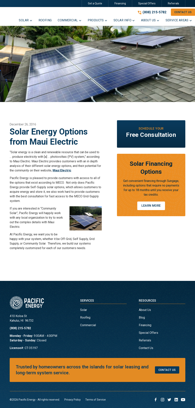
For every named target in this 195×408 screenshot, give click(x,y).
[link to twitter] (169, 399)
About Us (145, 310)
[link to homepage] (27, 304)
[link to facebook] (155, 399)
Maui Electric (62, 170)
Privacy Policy (72, 399)
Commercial (88, 325)
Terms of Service (95, 399)
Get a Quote (95, 3)
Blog (142, 317)
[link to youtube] (183, 399)
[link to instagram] (162, 399)
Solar (83, 310)
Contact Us (146, 348)
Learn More (151, 205)
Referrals (173, 3)
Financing (120, 3)
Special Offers (147, 3)
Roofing (85, 317)
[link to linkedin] (176, 399)
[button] (25, 21)
